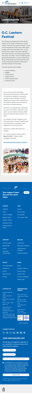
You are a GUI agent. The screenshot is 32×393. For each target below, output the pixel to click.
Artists (5, 271)
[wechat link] (24, 333)
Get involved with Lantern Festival (15, 142)
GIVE (26, 192)
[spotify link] (21, 333)
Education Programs (23, 246)
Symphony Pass (7, 223)
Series (4, 212)
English (27, 3)
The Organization (8, 265)
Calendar (5, 209)
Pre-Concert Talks (22, 217)
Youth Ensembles (22, 253)
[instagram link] (7, 333)
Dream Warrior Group (15, 380)
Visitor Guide (21, 212)
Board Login (21, 279)
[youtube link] (17, 333)
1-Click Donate (7, 243)
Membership (6, 246)
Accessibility (21, 214)
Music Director (7, 274)
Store (19, 265)
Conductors (6, 268)
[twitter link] (10, 333)
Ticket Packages (7, 214)
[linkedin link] (14, 333)
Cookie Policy (21, 274)
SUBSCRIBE (16, 375)
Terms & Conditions (23, 276)
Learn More (20, 243)
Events (5, 248)
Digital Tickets (7, 217)
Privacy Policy (21, 271)
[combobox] (5, 359)
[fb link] (4, 333)
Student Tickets (7, 220)
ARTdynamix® (6, 380)
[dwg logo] (16, 188)
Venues (19, 209)
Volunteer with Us (22, 268)
